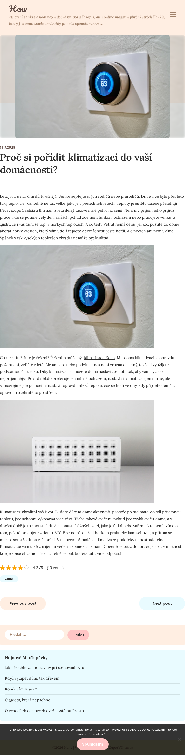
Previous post (23, 603)
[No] (179, 739)
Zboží (9, 579)
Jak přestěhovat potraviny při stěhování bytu (44, 667)
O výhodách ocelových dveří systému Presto (44, 710)
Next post (162, 603)
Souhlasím (92, 744)
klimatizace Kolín (99, 357)
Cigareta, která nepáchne (27, 699)
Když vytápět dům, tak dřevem (32, 678)
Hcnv (18, 9)
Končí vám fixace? (21, 689)
